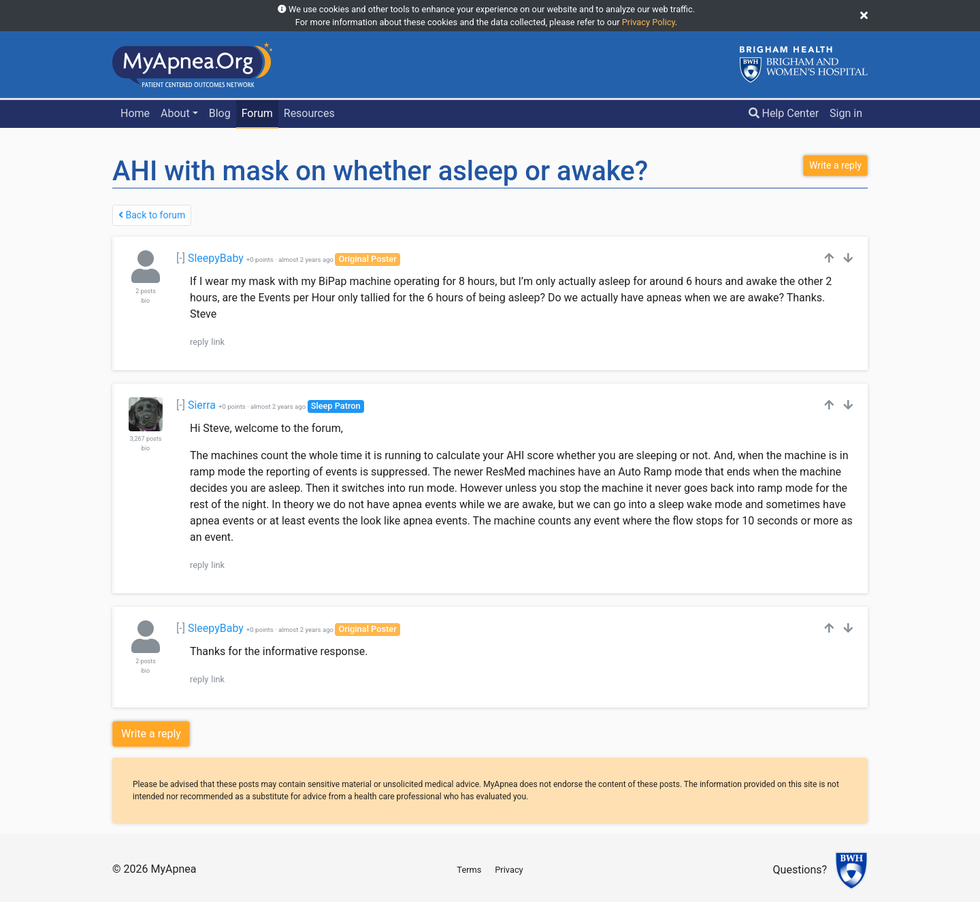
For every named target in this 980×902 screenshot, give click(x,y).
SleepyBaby (216, 258)
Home (135, 113)
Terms (469, 870)
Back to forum (151, 215)
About (175, 113)
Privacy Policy (648, 22)
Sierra (202, 405)
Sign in (846, 113)
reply (199, 342)
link (218, 342)
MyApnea (173, 869)
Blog (220, 113)
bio (146, 300)
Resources (309, 113)
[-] (180, 258)
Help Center (784, 113)
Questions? (800, 870)
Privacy (509, 870)
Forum (257, 113)
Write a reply (151, 733)
